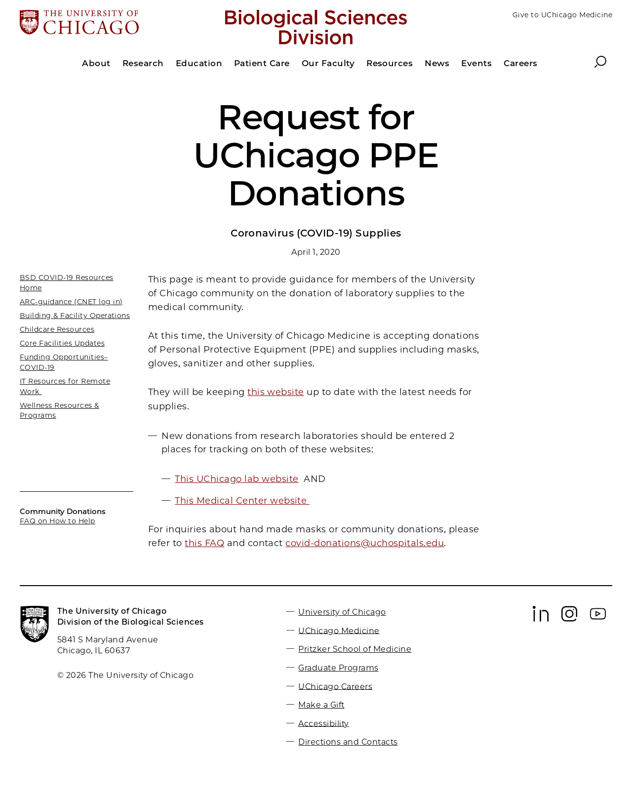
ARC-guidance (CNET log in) (71, 301)
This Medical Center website (242, 500)
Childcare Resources (57, 329)
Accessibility (323, 723)
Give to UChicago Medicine (562, 14)
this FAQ (204, 543)
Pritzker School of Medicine (354, 649)
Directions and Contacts (347, 742)
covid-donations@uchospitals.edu (364, 543)
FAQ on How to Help (57, 520)
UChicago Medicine (338, 630)
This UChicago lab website (236, 479)
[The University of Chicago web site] (117, 23)
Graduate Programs (338, 668)
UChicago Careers (335, 686)
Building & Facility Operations (75, 315)
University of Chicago (342, 612)
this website (275, 392)
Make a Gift (321, 705)
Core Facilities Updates (62, 343)
